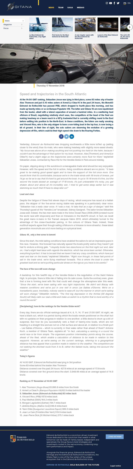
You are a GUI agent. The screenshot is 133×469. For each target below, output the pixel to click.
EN (129, 3)
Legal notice (115, 466)
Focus (6, 28)
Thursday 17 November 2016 (50, 85)
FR (125, 3)
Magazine (8, 24)
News (51, 7)
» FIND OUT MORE (114, 436)
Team (60, 7)
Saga (70, 7)
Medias (80, 7)
